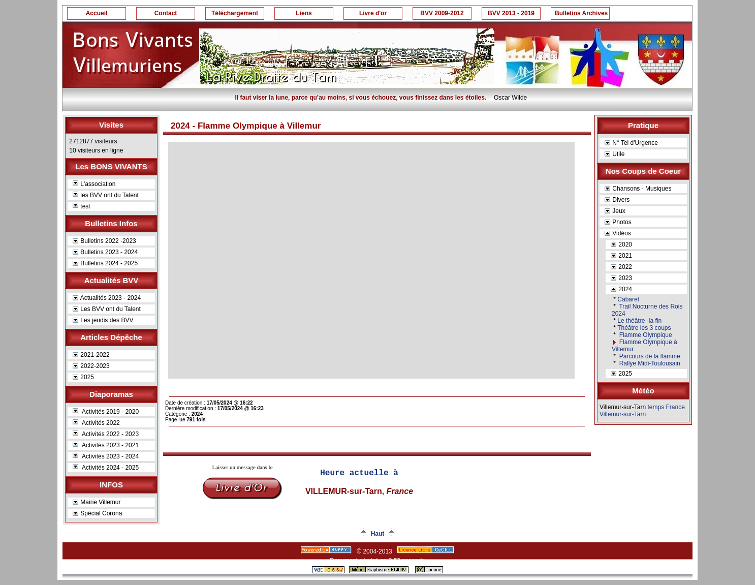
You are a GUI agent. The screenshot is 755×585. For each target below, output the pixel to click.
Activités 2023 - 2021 (106, 445)
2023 (621, 278)
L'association (94, 184)
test (81, 206)
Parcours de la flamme (648, 356)
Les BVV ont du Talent (107, 309)
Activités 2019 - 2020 (106, 411)
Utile (614, 154)
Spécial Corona (97, 513)
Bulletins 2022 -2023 (104, 240)
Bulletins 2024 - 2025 (105, 263)
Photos (618, 222)
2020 (621, 244)
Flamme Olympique (644, 334)
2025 (83, 377)
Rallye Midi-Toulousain (648, 363)
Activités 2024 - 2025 (106, 467)
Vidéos (618, 233)
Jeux (615, 210)
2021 (621, 255)
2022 (621, 266)
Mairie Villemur (96, 502)
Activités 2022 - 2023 (106, 434)
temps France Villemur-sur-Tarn (642, 411)
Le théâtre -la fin (639, 320)
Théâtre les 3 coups (644, 327)
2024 (621, 289)
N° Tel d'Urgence (631, 142)
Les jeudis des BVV (103, 320)
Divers (617, 199)
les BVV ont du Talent (106, 195)
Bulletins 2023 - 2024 (105, 252)
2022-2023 (91, 366)
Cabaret (628, 299)
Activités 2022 (96, 422)
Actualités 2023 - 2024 (107, 297)
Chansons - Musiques (638, 188)
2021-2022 (91, 354)
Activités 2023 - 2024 (106, 456)
